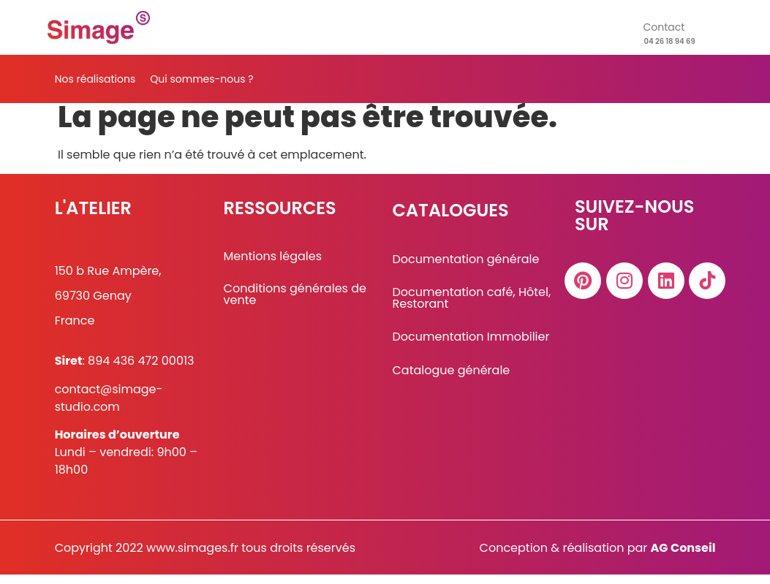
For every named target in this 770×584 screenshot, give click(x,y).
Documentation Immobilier (470, 346)
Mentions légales (273, 265)
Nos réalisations (95, 79)
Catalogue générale (451, 379)
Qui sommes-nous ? (201, 79)
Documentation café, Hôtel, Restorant (471, 307)
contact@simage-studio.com (109, 407)
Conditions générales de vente (295, 303)
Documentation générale (465, 268)
